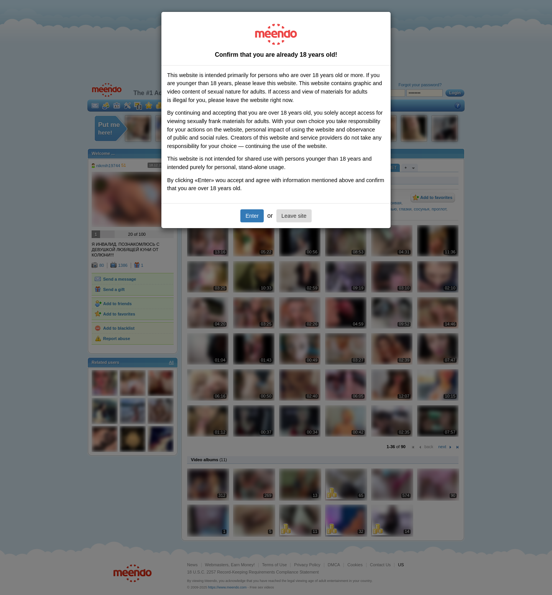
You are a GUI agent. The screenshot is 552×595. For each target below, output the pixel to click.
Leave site (294, 216)
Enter (251, 216)
